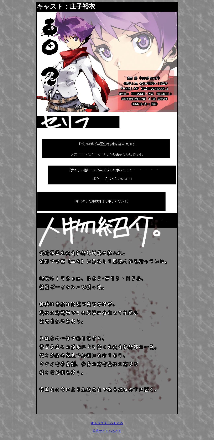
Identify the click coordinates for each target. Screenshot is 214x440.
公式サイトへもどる (107, 431)
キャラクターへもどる (107, 423)
